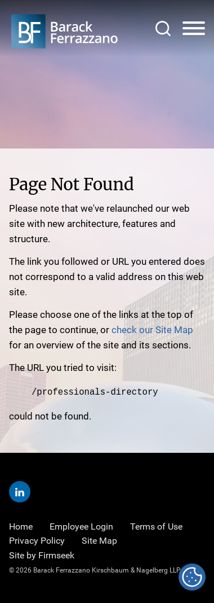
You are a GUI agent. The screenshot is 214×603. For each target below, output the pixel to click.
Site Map (99, 540)
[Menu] (193, 28)
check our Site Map (152, 329)
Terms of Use (156, 526)
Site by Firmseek (41, 554)
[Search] (163, 28)
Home (21, 526)
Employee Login (81, 526)
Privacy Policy (37, 540)
